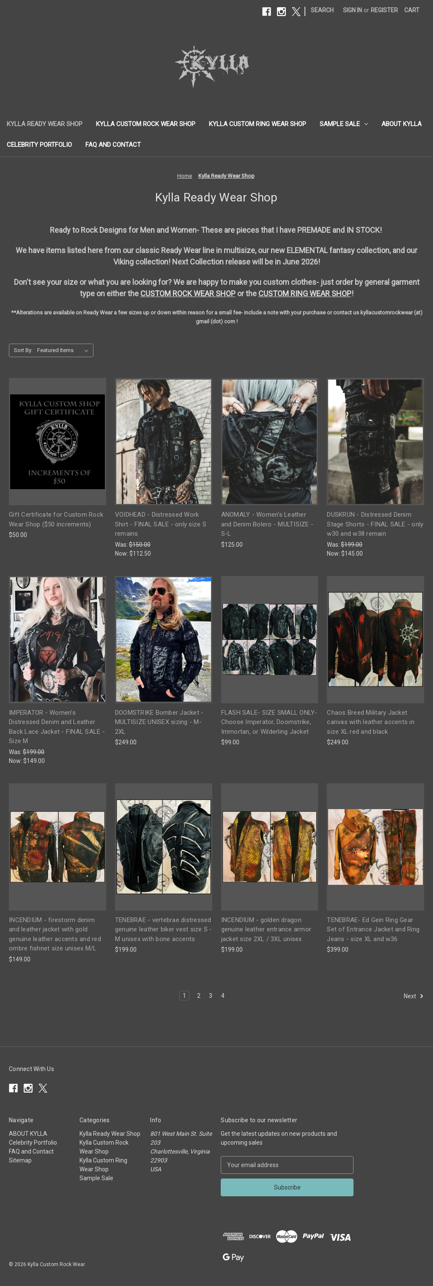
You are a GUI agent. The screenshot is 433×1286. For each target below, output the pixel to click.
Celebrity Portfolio (39, 145)
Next (414, 996)
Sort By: (23, 350)
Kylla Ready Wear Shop (44, 124)
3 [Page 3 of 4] (210, 995)
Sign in (352, 10)
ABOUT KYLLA (401, 124)
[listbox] (64, 350)
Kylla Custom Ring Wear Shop (257, 124)
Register (384, 10)
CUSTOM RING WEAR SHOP (304, 293)
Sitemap (20, 1160)
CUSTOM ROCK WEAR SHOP (188, 293)
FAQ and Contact (113, 145)
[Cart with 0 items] (412, 10)
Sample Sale (344, 124)
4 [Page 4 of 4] (223, 995)
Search (322, 10)
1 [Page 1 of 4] (184, 995)
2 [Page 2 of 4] (198, 995)
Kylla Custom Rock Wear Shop (145, 124)
